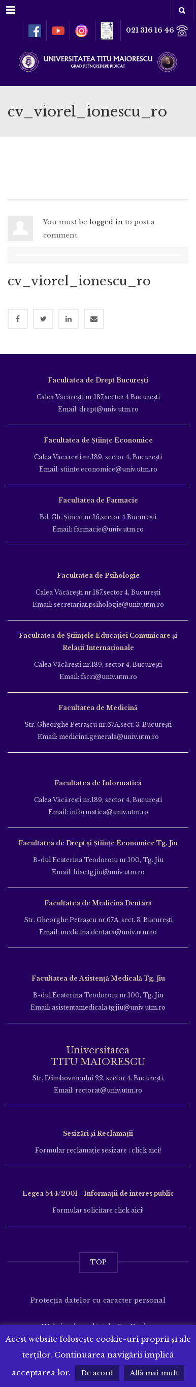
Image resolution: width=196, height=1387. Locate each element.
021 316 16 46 (157, 30)
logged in (106, 222)
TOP (98, 1262)
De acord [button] (97, 1373)
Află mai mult (154, 1373)
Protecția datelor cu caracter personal (98, 1300)
